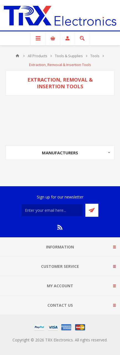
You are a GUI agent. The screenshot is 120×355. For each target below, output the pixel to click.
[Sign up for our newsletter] (52, 210)
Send (91, 210)
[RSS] (60, 227)
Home (17, 55)
